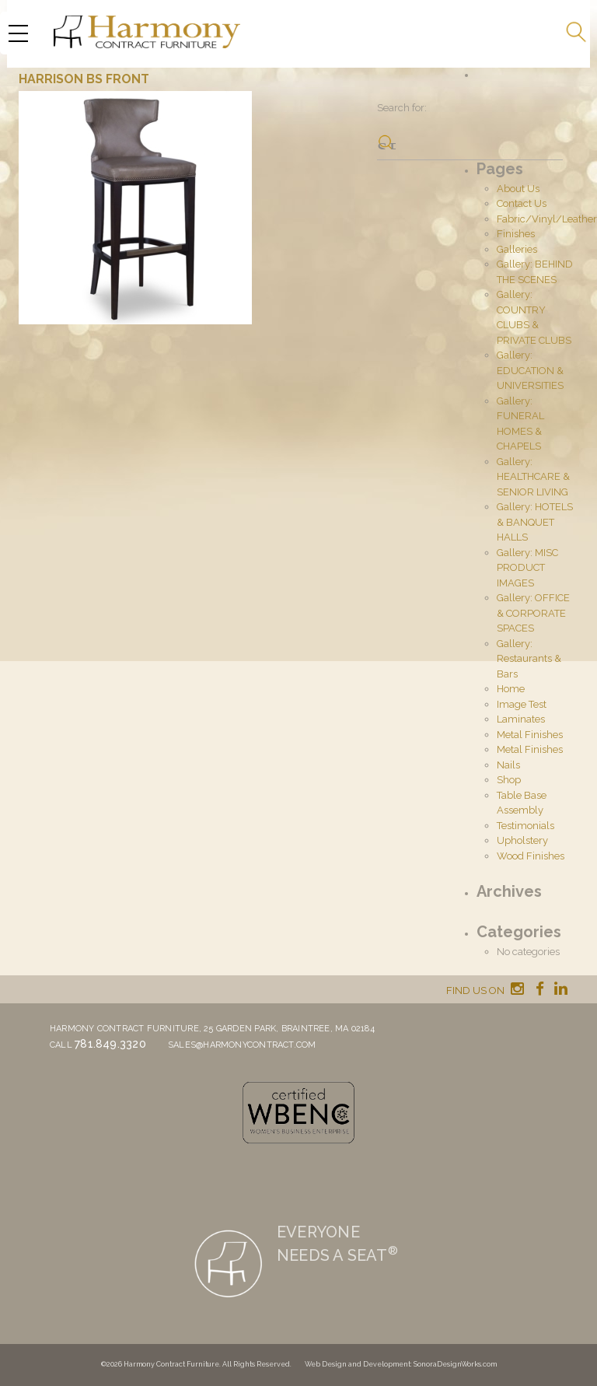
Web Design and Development (357, 1364)
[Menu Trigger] (18, 33)
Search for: (402, 108)
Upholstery (522, 840)
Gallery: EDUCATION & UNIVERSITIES (530, 370)
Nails (508, 765)
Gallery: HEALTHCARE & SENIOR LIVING (533, 477)
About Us (518, 188)
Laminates (521, 719)
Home (511, 689)
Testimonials (525, 825)
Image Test (521, 704)
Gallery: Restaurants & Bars (529, 659)
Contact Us (521, 203)
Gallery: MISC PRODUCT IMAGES (527, 568)
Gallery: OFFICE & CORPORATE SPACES (533, 613)
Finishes (516, 234)
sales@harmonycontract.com (242, 1045)
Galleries (517, 249)
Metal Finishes (530, 734)
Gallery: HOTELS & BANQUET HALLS (535, 522)
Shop (509, 780)
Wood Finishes (530, 856)
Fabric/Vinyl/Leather (547, 219)
